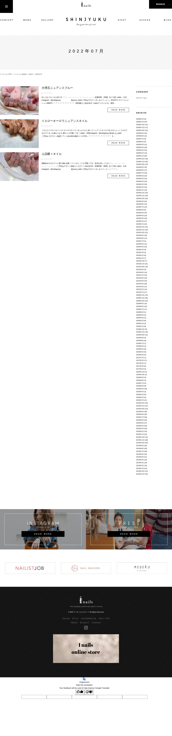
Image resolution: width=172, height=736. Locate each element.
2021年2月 (140, 289)
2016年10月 (140, 374)
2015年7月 (140, 417)
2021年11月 (140, 264)
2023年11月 (140, 195)
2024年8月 (140, 170)
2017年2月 (140, 369)
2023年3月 (140, 218)
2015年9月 (140, 411)
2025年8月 (140, 136)
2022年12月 (140, 227)
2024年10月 (140, 164)
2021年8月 (140, 272)
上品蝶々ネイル (52, 153)
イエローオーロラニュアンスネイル (64, 120)
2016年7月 (140, 383)
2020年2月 (140, 323)
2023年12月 (140, 193)
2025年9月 (140, 133)
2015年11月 (140, 406)
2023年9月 (140, 201)
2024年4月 (140, 181)
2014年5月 (140, 457)
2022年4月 (140, 249)
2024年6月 (140, 176)
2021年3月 (140, 286)
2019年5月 (140, 349)
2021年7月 (140, 275)
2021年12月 (140, 261)
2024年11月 (140, 161)
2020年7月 (140, 309)
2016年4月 (140, 391)
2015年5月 (140, 423)
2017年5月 (140, 360)
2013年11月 (140, 474)
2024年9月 (140, 167)
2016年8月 (140, 380)
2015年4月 (140, 426)
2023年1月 (140, 224)
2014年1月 (140, 468)
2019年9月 (140, 338)
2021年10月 (140, 266)
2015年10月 (140, 409)
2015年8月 (140, 414)
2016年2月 (140, 397)
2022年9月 (140, 235)
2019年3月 (140, 355)
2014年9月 (140, 445)
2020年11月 (140, 298)
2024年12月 (140, 159)
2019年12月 (140, 329)
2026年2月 (140, 119)
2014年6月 (140, 454)
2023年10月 (140, 198)
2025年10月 (140, 130)
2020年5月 (140, 315)
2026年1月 (140, 122)
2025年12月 (140, 124)
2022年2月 (140, 255)
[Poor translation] (89, 692)
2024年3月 (140, 184)
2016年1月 (140, 400)
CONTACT (96, 622)
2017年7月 (140, 357)
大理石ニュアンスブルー (57, 87)
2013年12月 (140, 471)
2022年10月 (140, 232)
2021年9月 (140, 269)
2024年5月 (140, 178)
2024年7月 (140, 173)
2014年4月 (140, 460)
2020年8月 (140, 306)
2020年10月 (140, 301)
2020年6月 (140, 312)
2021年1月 (140, 292)
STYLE (75, 618)
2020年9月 (140, 303)
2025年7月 (140, 139)
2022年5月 (140, 247)
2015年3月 (140, 428)
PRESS (74, 622)
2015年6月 (140, 420)
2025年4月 (140, 147)
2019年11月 (140, 332)
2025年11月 (140, 127)
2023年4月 (140, 215)
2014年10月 (140, 443)
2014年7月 (140, 451)
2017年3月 (140, 366)
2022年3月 (140, 252)
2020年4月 (140, 318)
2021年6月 (140, 278)
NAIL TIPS (104, 618)
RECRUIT (84, 622)
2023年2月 (140, 221)
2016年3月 (140, 394)
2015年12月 (140, 403)
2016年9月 (140, 377)
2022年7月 (140, 241)
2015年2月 (140, 431)
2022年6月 (140, 244)
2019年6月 (140, 346)
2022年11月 (140, 230)
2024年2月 (140, 187)
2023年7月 (140, 207)
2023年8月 (140, 204)
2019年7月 (140, 343)
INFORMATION (88, 618)
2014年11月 (140, 440)
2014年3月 (140, 462)
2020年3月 (140, 320)
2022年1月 (140, 258)
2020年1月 (140, 326)
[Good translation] (79, 692)
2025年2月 (140, 153)
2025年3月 (140, 150)
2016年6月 (140, 386)
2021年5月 (140, 281)
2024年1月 (140, 190)
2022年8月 (140, 238)
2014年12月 (140, 437)
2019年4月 (140, 352)
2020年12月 (140, 295)
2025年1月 (140, 156)
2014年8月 (140, 448)
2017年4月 (140, 363)
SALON (66, 618)
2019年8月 (140, 340)
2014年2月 (140, 465)
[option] (30, 568)
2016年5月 (140, 389)
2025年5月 (140, 144)
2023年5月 (140, 213)
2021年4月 (140, 284)
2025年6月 (140, 141)
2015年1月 (140, 434)
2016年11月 (140, 372)
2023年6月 (140, 210)
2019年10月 (140, 335)
